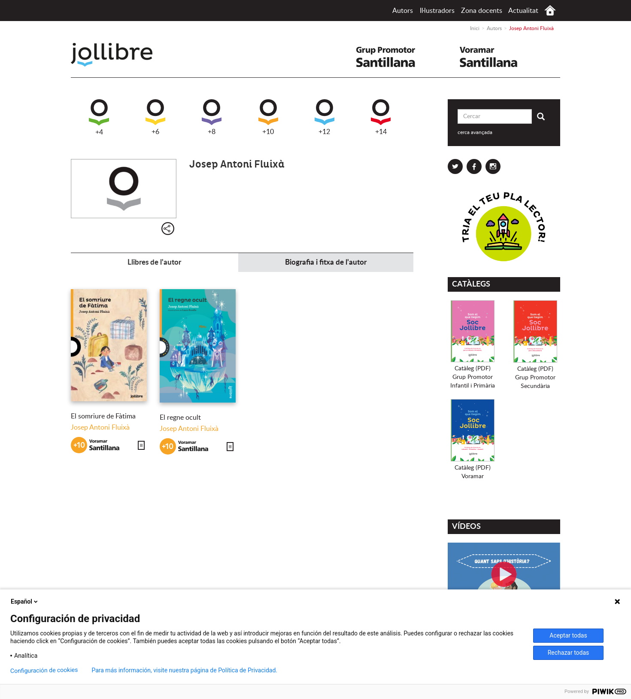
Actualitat (523, 10)
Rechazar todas (568, 652)
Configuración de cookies (44, 670)
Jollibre (119, 55)
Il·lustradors (437, 10)
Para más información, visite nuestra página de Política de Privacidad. (184, 670)
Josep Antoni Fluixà (100, 427)
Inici (550, 10)
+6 (155, 117)
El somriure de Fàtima (103, 416)
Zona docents (481, 10)
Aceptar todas (568, 635)
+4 (99, 117)
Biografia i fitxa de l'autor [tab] (326, 262)
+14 (381, 117)
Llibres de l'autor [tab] (154, 262)
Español (25, 601)
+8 (211, 117)
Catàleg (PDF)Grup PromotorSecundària (535, 377)
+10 (268, 117)
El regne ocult (180, 417)
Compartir (167, 228)
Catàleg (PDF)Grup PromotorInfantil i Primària (472, 377)
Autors (402, 10)
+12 (324, 117)
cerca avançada (475, 132)
